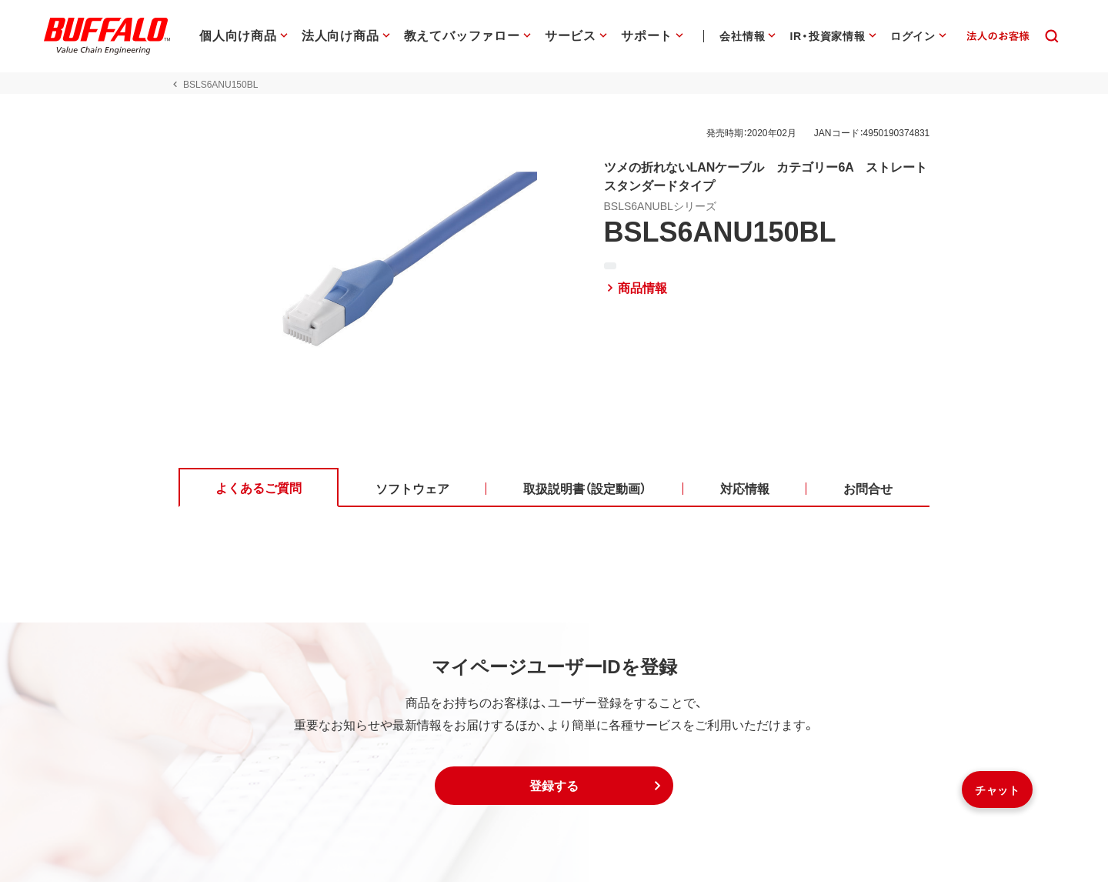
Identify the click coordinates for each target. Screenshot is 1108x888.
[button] (554, 792)
